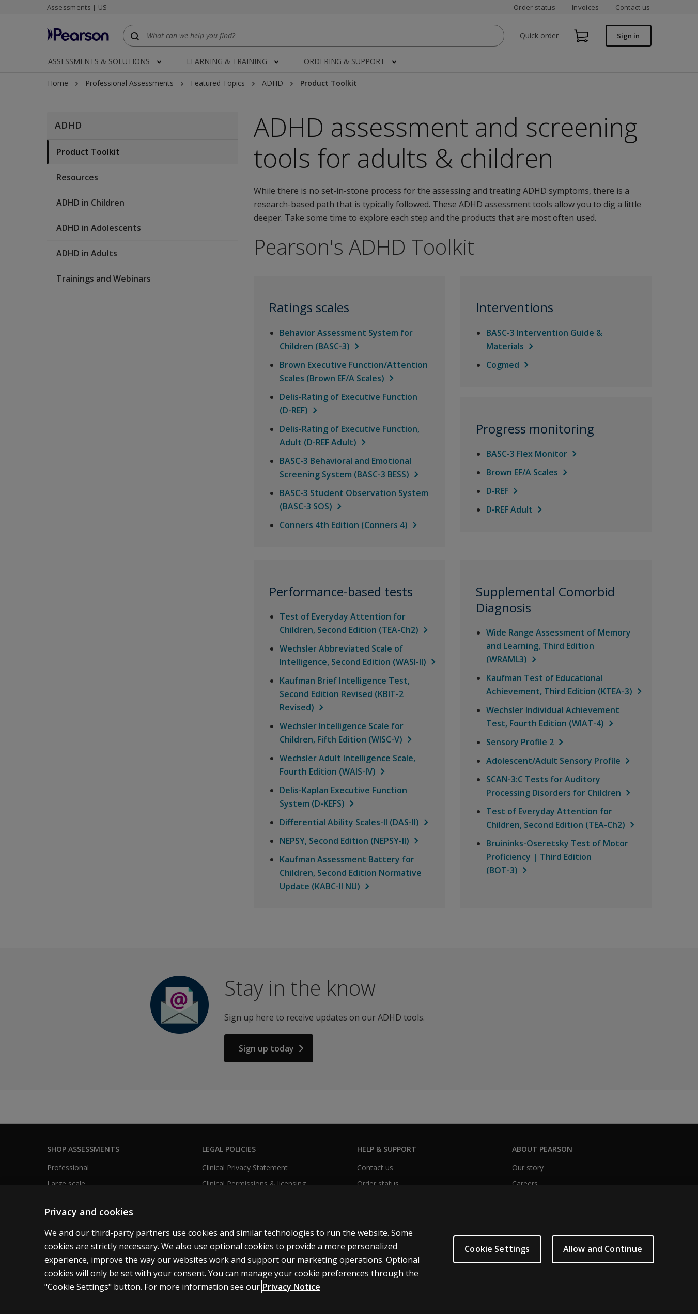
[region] (349, 1249)
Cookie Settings (497, 1249)
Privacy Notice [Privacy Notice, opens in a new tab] (291, 1286)
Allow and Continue (603, 1249)
